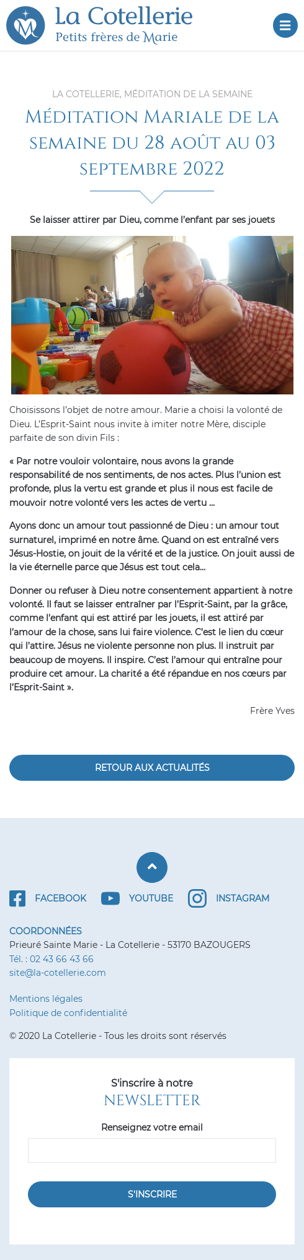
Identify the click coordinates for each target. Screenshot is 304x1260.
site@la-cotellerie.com (57, 972)
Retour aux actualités (152, 767)
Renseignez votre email (152, 1127)
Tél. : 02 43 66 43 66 (51, 959)
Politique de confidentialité (68, 1013)
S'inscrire (152, 1194)
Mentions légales (46, 998)
